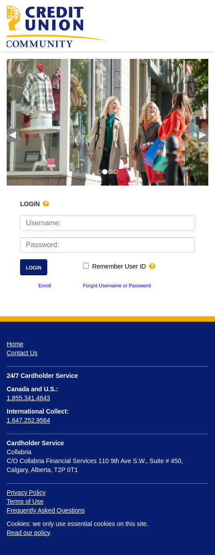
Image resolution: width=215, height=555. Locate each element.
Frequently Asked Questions (46, 510)
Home (15, 344)
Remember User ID (119, 266)
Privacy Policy (26, 492)
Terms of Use (25, 501)
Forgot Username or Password (117, 285)
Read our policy (28, 532)
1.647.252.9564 (28, 420)
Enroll (44, 285)
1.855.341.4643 (28, 398)
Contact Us (22, 352)
